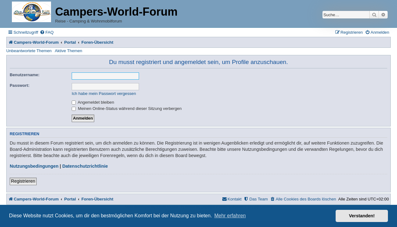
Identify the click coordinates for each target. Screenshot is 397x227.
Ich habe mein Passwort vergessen (104, 93)
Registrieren (23, 181)
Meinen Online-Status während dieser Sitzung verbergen (127, 108)
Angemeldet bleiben (93, 102)
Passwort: (19, 85)
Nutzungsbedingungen (34, 166)
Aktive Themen (68, 50)
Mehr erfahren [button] (230, 215)
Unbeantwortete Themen (29, 50)
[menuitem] (47, 32)
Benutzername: (24, 74)
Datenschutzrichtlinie (85, 166)
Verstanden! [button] (362, 215)
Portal (70, 42)
